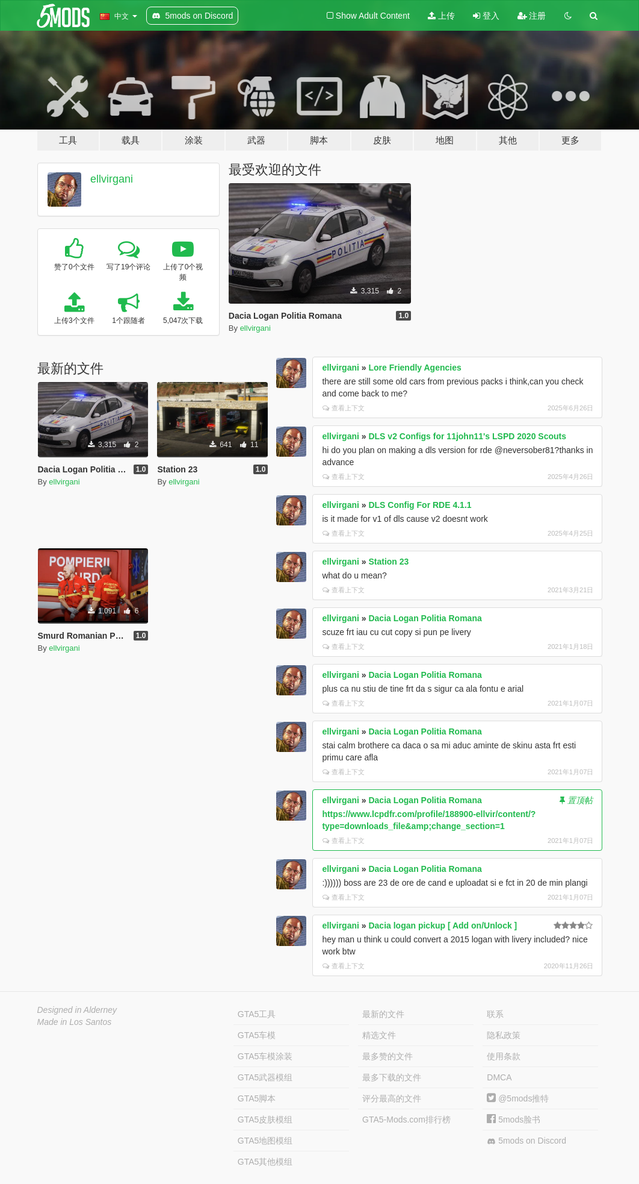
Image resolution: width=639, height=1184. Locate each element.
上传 (441, 15)
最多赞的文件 (387, 1056)
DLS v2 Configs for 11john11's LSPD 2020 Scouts (467, 436)
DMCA (499, 1077)
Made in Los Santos (74, 1022)
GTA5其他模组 (265, 1162)
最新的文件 (383, 1014)
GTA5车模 (257, 1035)
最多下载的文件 (391, 1077)
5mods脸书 (513, 1119)
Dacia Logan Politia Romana (424, 618)
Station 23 (388, 561)
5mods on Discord (526, 1141)
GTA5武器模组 (265, 1077)
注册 (531, 15)
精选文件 (379, 1035)
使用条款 (503, 1056)
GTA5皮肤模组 (265, 1119)
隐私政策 (503, 1035)
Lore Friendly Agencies (414, 367)
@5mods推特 (518, 1098)
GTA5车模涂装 (265, 1056)
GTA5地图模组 (265, 1140)
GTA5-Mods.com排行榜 (406, 1119)
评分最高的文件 (391, 1098)
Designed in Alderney (77, 1010)
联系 (495, 1014)
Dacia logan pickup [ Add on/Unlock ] (442, 925)
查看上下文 (344, 408)
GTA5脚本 (257, 1098)
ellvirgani (111, 179)
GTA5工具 (257, 1014)
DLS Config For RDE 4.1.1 (419, 505)
